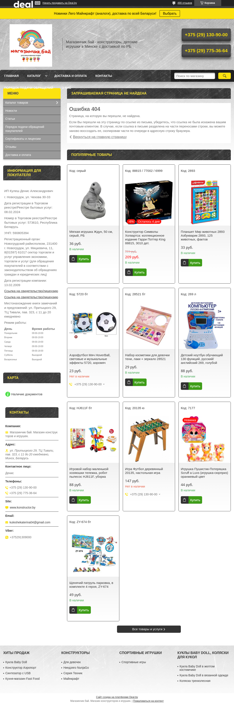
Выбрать (170, 13)
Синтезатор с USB (18, 673)
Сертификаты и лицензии (23, 138)
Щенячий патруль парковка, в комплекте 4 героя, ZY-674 (91, 584)
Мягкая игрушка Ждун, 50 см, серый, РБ (91, 233)
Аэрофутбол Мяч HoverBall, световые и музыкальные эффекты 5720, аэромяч (89, 359)
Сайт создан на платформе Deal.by (117, 697)
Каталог (34, 76)
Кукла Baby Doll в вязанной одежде (204, 675)
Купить (84, 259)
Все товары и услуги (147, 629)
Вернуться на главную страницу (100, 137)
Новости (11, 110)
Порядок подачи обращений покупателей (24, 129)
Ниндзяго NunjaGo (76, 667)
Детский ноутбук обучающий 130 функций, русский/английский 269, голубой (202, 359)
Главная (11, 76)
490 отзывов (184, 2)
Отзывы (10, 146)
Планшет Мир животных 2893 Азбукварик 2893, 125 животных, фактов (203, 235)
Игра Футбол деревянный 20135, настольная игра (144, 471)
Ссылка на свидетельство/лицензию (31, 291)
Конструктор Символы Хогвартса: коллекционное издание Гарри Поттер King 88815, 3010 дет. (145, 237)
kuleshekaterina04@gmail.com (30, 522)
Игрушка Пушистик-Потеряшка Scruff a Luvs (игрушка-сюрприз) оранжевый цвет (204, 472)
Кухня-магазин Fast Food (22, 678)
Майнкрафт (71, 678)
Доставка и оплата (70, 76)
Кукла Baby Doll (16, 662)
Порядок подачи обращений (28, 87)
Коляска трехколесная (195, 680)
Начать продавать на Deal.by (60, 2)
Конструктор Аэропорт (20, 667)
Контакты (103, 76)
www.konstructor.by (23, 507)
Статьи (10, 118)
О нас (66, 87)
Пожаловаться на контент (148, 700)
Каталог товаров (16, 102)
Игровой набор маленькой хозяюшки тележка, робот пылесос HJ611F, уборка (88, 472)
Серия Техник (72, 673)
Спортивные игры (133, 662)
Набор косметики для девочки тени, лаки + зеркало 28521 (147, 357)
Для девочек (72, 662)
